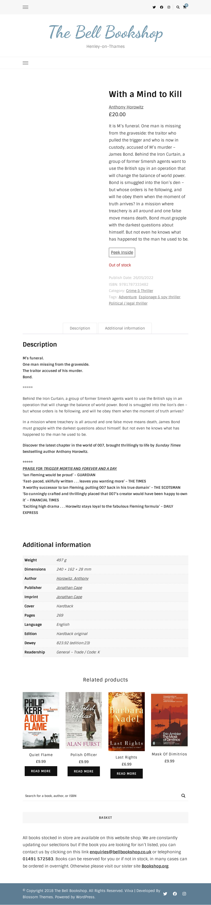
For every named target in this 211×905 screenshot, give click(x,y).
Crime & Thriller (139, 290)
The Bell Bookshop (105, 32)
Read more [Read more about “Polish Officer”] (84, 771)
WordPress (85, 897)
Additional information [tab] (125, 328)
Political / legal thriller (128, 303)
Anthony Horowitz (126, 107)
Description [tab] (80, 328)
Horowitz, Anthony (72, 578)
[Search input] (100, 795)
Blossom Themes (38, 897)
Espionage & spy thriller (159, 297)
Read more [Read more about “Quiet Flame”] (41, 771)
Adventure (128, 297)
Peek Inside (122, 252)
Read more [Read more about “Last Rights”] (126, 774)
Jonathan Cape (69, 587)
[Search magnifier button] (183, 796)
